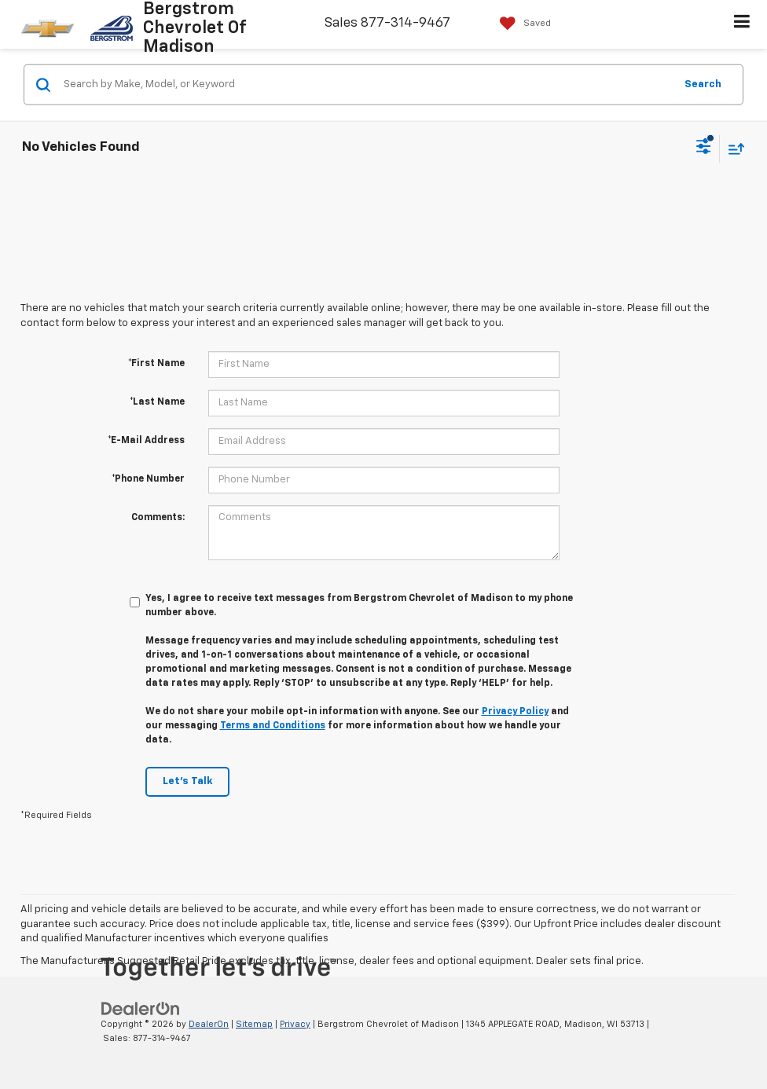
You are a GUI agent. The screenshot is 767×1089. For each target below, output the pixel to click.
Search (702, 84)
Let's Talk (187, 781)
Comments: (158, 517)
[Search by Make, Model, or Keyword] (366, 85)
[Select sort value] (732, 148)
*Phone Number (148, 479)
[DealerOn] (141, 1008)
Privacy (295, 1024)
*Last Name (157, 402)
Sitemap (254, 1024)
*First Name (156, 363)
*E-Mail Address (146, 441)
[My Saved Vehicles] (521, 23)
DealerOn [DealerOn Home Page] (209, 1024)
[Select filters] (704, 148)
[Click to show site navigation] (742, 24)
